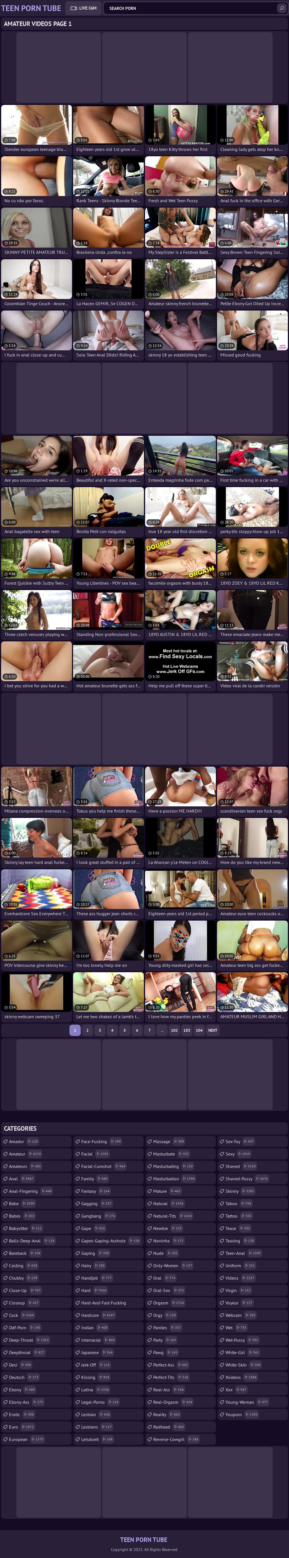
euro (22, 1427)
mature (167, 1191)
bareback (25, 1253)
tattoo (239, 1216)
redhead (169, 1427)
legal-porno (100, 1402)
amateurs (25, 1166)
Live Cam (88, 8)
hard (94, 1290)
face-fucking (101, 1141)
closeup (24, 1303)
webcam (241, 1315)
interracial (98, 1340)
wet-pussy (242, 1340)
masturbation (174, 1178)
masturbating (173, 1166)
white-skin (243, 1365)
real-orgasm (173, 1402)
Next (212, 1030)
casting (24, 1265)
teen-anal (243, 1253)
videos (240, 1278)
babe (22, 1203)
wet (236, 1327)
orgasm (169, 1303)
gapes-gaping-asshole (111, 1240)
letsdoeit (97, 1439)
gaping (95, 1253)
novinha (169, 1240)
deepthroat (27, 1352)
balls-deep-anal (32, 1240)
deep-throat (29, 1340)
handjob (97, 1278)
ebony (22, 1389)
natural (169, 1203)
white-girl (242, 1352)
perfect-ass (171, 1365)
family (95, 1178)
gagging (97, 1203)
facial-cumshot (104, 1166)
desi (20, 1365)
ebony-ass (27, 1402)
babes (22, 1216)
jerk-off (96, 1365)
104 (199, 1030)
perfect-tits (171, 1377)
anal (22, 1178)
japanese (97, 1352)
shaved (241, 1166)
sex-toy (240, 1141)
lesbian (96, 1414)
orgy (165, 1315)
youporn (242, 1414)
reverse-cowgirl (176, 1439)
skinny (240, 1191)
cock (22, 1315)
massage (169, 1141)
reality (167, 1414)
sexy (238, 1154)
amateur (25, 1154)
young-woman (247, 1402)
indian (95, 1327)
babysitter (26, 1228)
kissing (96, 1377)
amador (24, 1141)
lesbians (97, 1427)
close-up (25, 1290)
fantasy (96, 1191)
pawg (166, 1352)
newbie (168, 1228)
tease (238, 1228)
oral (165, 1278)
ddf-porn (25, 1327)
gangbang (99, 1216)
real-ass (169, 1389)
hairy (93, 1265)
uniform (240, 1265)
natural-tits (173, 1216)
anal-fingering (31, 1191)
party (165, 1340)
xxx (236, 1389)
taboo (239, 1203)
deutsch (24, 1377)
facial (95, 1154)
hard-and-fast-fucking (103, 1304)
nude (166, 1253)
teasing (240, 1240)
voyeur (239, 1303)
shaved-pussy (247, 1178)
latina (95, 1389)
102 (174, 1030)
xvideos (241, 1377)
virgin (238, 1290)
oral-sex (169, 1290)
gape (93, 1228)
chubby (24, 1278)
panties (167, 1327)
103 (186, 1030)
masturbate (171, 1154)
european (27, 1439)
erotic (22, 1414)
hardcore (98, 1315)
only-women (173, 1265)
